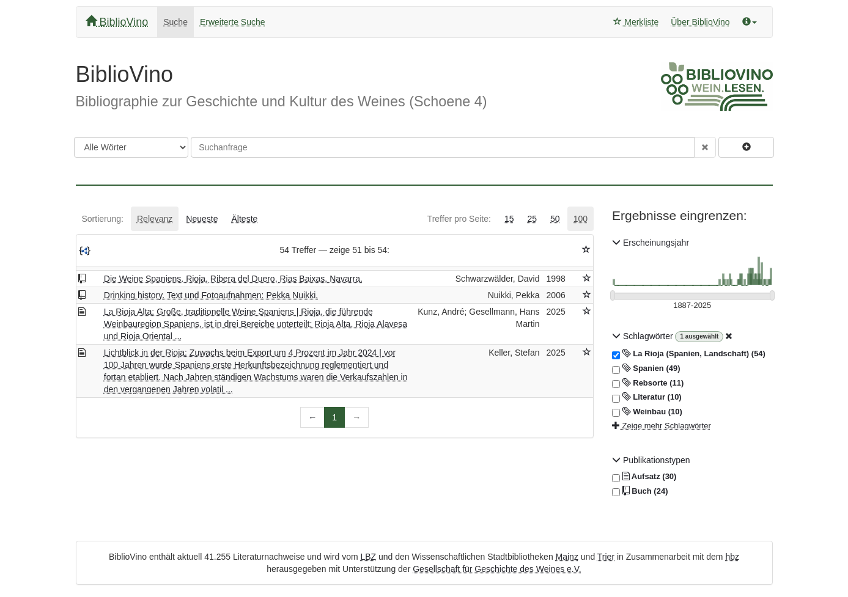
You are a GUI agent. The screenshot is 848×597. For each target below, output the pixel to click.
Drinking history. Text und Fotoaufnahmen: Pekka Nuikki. (211, 295)
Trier (605, 557)
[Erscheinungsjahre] (692, 305)
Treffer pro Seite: (459, 219)
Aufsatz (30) (644, 476)
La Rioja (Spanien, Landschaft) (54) (688, 353)
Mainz (567, 557)
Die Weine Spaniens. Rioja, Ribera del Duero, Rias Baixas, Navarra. (233, 279)
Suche (175, 22)
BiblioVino (117, 21)
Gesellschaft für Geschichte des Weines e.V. (497, 569)
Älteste (245, 219)
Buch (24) (640, 491)
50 (555, 219)
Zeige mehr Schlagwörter (661, 425)
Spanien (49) (646, 368)
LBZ (368, 557)
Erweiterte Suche (232, 22)
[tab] (103, 219)
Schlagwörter (643, 336)
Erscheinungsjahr (650, 242)
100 (580, 219)
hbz (732, 557)
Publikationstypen (651, 460)
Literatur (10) (647, 397)
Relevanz (154, 219)
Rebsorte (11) (648, 383)
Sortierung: (103, 219)
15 (509, 219)
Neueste (202, 219)
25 (532, 219)
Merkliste (635, 22)
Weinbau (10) (647, 411)
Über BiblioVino (700, 22)
